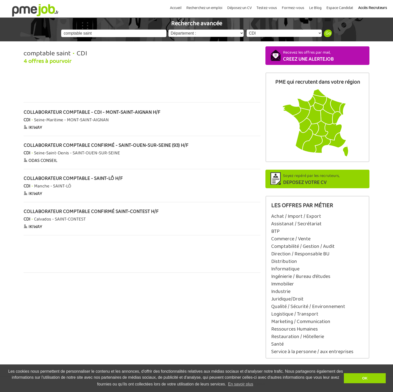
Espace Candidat (339, 8)
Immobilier (282, 284)
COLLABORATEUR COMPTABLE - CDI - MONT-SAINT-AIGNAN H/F (92, 112)
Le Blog (315, 8)
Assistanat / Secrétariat (296, 224)
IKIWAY (35, 127)
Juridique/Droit (287, 299)
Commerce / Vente (291, 239)
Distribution (284, 261)
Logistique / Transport (294, 314)
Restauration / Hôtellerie (297, 337)
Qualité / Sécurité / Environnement (308, 307)
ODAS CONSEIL (43, 160)
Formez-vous (293, 8)
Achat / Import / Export (296, 216)
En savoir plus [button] (240, 384)
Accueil (175, 8)
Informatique (285, 269)
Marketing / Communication (300, 322)
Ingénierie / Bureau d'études (300, 276)
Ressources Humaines (294, 329)
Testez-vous (266, 8)
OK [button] (365, 378)
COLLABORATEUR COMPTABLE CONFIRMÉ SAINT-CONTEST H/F (91, 212)
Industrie (280, 291)
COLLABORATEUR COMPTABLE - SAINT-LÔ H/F (73, 178)
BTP (275, 231)
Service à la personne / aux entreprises (312, 352)
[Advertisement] (142, 86)
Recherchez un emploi (204, 8)
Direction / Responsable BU (300, 254)
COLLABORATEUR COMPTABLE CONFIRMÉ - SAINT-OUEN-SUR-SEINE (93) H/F (106, 145)
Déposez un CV (239, 8)
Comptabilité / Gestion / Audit (303, 246)
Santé (277, 344)
